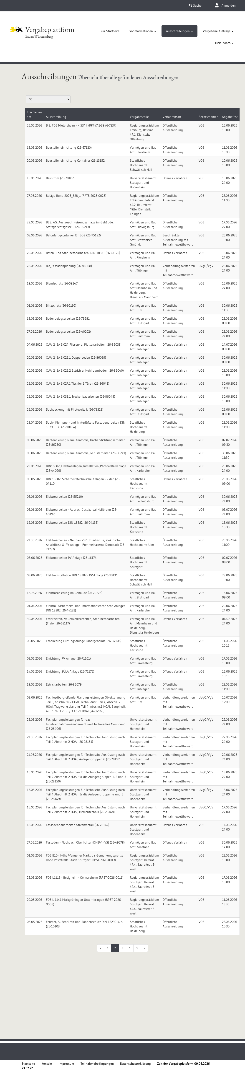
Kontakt (46, 1063)
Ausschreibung (56, 117)
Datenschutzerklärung (135, 1063)
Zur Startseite (110, 31)
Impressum (66, 1063)
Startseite (28, 1063)
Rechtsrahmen (208, 117)
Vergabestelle (139, 117)
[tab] (110, 31)
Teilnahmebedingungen (97, 1063)
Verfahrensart (172, 117)
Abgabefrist (230, 117)
